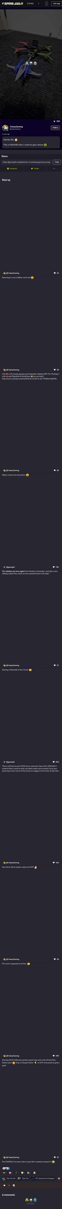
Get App (56, 3)
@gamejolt (10, 567)
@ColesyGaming (12, 273)
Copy (57, 162)
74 (9, 1185)
